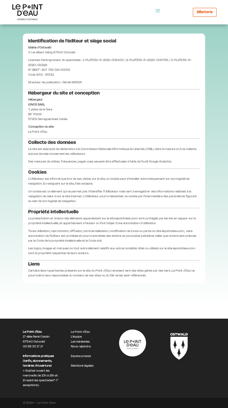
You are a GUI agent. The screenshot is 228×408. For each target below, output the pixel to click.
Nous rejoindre (81, 346)
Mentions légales (82, 366)
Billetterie (205, 12)
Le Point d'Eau (80, 332)
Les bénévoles (80, 341)
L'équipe (76, 336)
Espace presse (81, 356)
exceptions (30, 385)
